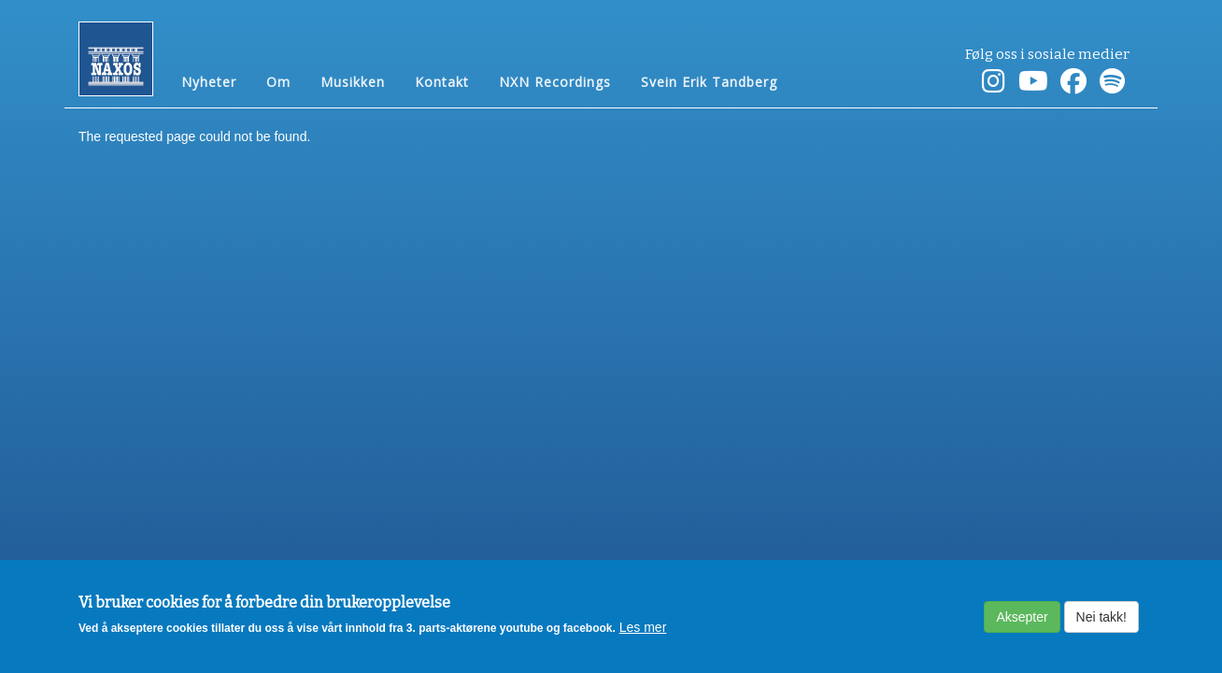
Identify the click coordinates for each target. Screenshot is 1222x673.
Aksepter (1021, 623)
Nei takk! (1101, 623)
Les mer (643, 634)
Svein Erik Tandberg (709, 81)
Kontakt (442, 81)
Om (278, 81)
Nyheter (208, 81)
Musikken (352, 81)
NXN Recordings (555, 81)
